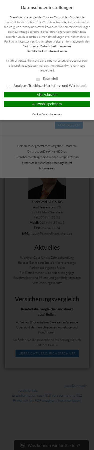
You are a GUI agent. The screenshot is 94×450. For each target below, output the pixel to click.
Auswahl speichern (47, 104)
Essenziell (47, 79)
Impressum (56, 114)
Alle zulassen (47, 95)
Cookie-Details (40, 114)
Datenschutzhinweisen (55, 46)
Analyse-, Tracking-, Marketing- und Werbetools (47, 86)
